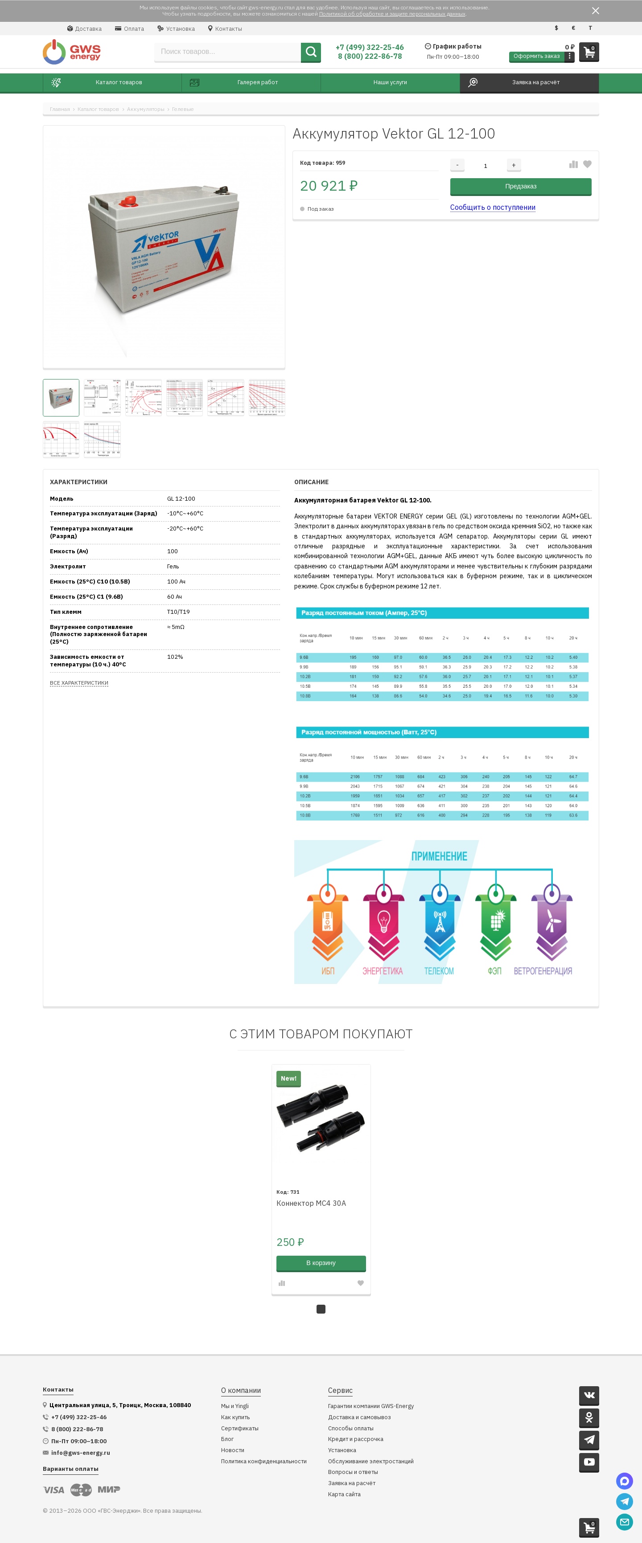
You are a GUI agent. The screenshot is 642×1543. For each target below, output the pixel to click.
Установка (176, 28)
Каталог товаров (98, 109)
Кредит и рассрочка (355, 1438)
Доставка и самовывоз (359, 1415)
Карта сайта (344, 1493)
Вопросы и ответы (353, 1471)
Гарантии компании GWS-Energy (371, 1405)
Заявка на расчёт (351, 1481)
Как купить (235, 1415)
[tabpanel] (321, 1178)
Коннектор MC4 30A (311, 1202)
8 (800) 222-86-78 (370, 56)
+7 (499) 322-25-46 (370, 47)
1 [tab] (321, 1307)
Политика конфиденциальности (264, 1460)
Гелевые (183, 109)
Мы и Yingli (235, 1405)
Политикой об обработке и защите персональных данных (392, 13)
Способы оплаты (351, 1427)
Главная (60, 109)
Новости (232, 1448)
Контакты (225, 28)
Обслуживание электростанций (371, 1460)
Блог (227, 1438)
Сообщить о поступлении (492, 207)
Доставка (84, 28)
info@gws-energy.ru (80, 1451)
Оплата (129, 28)
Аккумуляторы (146, 109)
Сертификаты (240, 1427)
